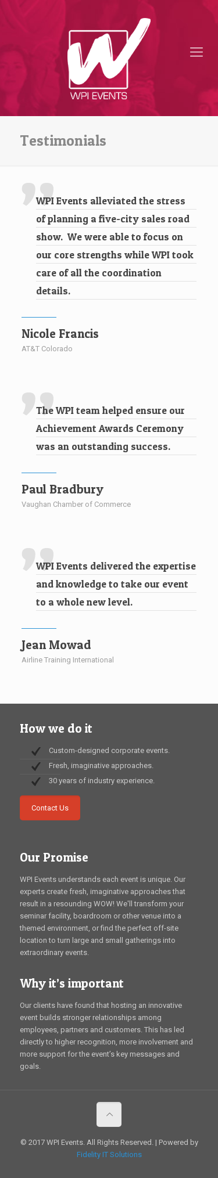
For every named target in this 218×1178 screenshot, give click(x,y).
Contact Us (50, 808)
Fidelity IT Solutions (109, 1154)
